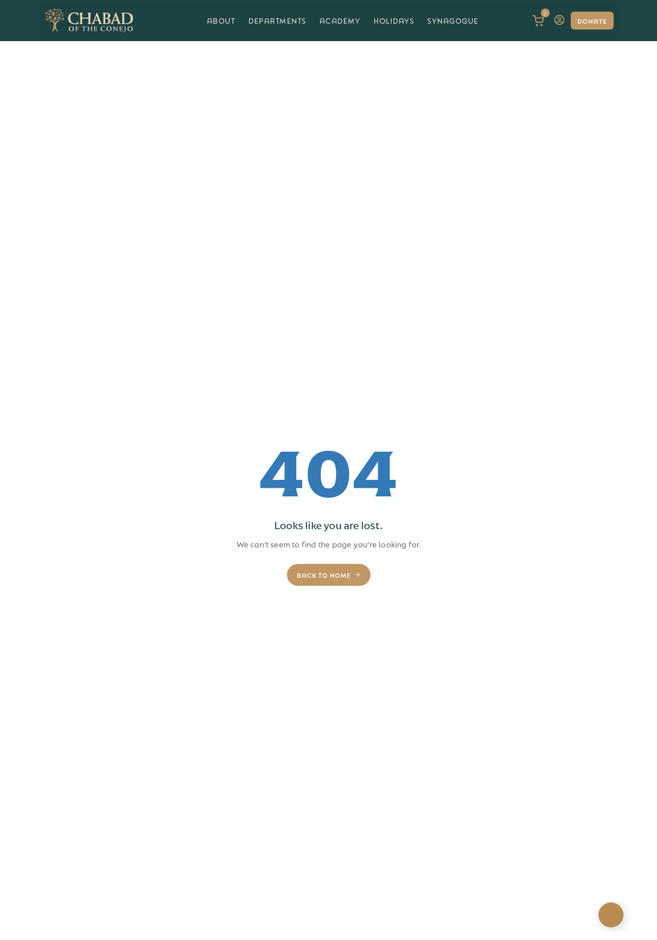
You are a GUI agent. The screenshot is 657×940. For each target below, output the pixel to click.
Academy (340, 20)
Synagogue (453, 20)
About (221, 20)
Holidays (394, 20)
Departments (277, 20)
